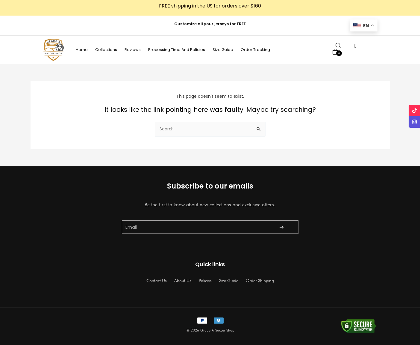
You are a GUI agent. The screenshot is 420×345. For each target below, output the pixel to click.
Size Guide (223, 49)
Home (82, 49)
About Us (182, 280)
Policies (205, 280)
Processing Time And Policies (176, 49)
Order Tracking (255, 49)
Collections (106, 49)
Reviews (133, 49)
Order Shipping (260, 280)
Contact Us (156, 280)
